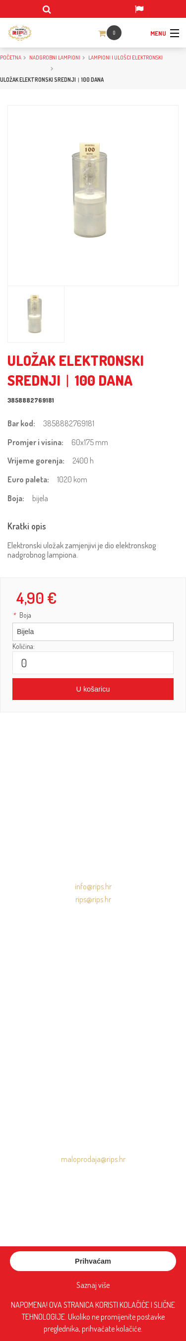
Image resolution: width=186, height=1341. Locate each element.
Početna (10, 57)
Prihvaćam (93, 1261)
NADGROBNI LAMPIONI (54, 57)
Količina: (23, 646)
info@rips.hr (93, 886)
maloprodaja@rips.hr (93, 1159)
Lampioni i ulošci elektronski (125, 57)
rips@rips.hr (93, 899)
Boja (21, 615)
